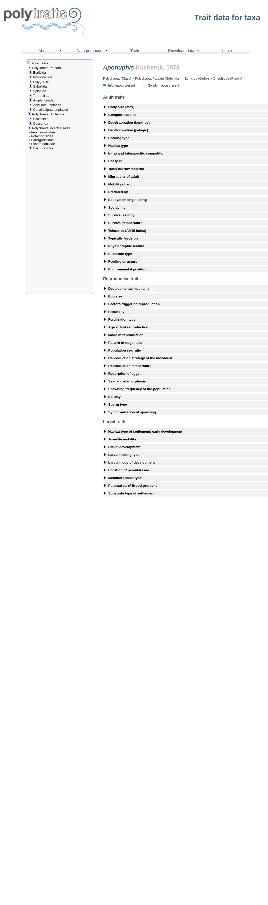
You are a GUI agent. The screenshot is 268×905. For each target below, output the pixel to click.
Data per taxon (93, 50)
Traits (135, 50)
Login (227, 50)
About (51, 50)
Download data (185, 50)
